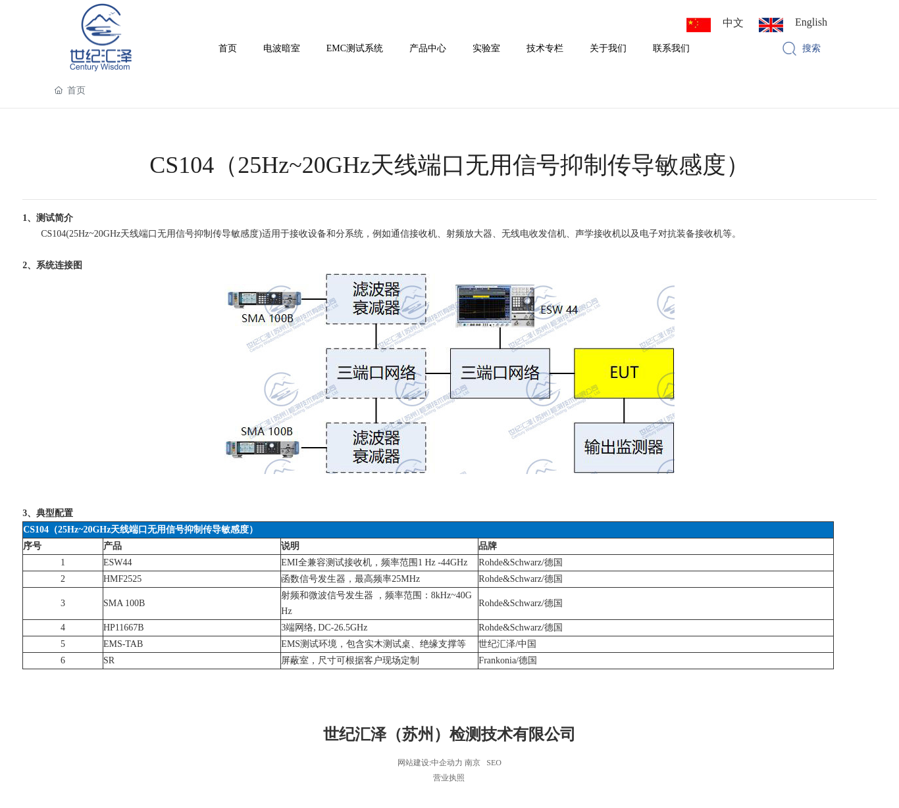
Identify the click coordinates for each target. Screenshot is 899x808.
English (811, 22)
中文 (733, 22)
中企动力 (447, 762)
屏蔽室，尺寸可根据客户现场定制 (350, 660)
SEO (493, 762)
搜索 (811, 48)
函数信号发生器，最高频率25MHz (350, 579)
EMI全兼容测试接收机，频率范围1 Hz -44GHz (374, 562)
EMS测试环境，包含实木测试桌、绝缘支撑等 (373, 644)
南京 (472, 762)
